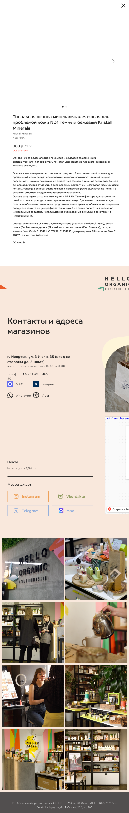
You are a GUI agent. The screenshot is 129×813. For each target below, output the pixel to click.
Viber (45, 395)
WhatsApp (23, 395)
